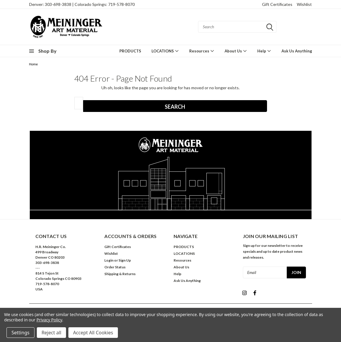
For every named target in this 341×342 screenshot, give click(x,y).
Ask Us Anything (296, 51)
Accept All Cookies (93, 332)
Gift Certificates (277, 4)
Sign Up (124, 260)
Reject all (51, 332)
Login (108, 260)
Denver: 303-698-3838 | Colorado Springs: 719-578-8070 (82, 4)
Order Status (115, 267)
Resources (201, 50)
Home (33, 64)
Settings (20, 332)
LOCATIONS (165, 50)
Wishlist (304, 4)
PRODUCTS (130, 51)
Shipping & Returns (120, 274)
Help (264, 50)
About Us (236, 50)
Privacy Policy (49, 320)
